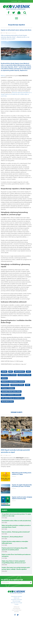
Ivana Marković (19, 371)
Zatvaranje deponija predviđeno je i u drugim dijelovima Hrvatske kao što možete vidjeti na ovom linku (16, 94)
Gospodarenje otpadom (16, 596)
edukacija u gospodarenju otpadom (13, 381)
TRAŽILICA (25, 13)
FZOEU (27, 384)
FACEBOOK (8, 13)
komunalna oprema (17, 384)
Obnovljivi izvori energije (16, 602)
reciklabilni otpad (7, 401)
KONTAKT (20, 1)
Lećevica (4, 378)
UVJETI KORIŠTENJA (16, 610)
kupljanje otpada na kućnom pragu (13, 398)
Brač (10, 371)
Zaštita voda (16, 598)
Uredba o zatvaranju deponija (11, 394)
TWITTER (13, 13)
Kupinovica (5, 384)
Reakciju (3, 75)
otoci (28, 371)
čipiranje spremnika (8, 388)
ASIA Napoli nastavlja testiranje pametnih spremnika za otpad (15, 451)
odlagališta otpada (24, 374)
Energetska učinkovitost (16, 599)
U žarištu (16, 604)
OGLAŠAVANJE (14, 1)
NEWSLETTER (19, 13)
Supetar (4, 371)
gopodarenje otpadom (9, 374)
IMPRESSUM (16, 607)
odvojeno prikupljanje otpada (11, 391)
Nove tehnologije (16, 601)
